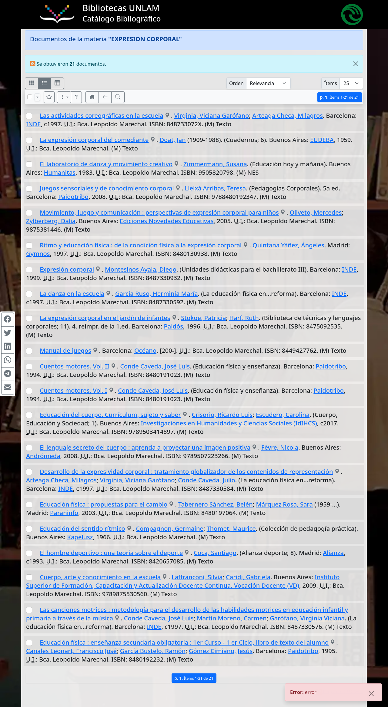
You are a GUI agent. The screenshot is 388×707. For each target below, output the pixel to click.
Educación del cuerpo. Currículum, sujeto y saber (110, 415)
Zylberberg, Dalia (50, 221)
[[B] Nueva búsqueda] (118, 97)
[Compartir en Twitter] (7, 333)
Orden (236, 83)
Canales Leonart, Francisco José (71, 651)
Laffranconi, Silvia (197, 577)
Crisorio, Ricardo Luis (222, 415)
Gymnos (38, 253)
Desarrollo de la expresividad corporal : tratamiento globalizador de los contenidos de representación (186, 471)
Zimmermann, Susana (215, 164)
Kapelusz (80, 537)
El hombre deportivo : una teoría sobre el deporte (111, 553)
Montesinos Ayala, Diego (140, 269)
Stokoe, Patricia (203, 318)
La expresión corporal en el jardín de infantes (105, 318)
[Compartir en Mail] (7, 388)
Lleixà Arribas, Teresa (215, 188)
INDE (33, 124)
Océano (145, 350)
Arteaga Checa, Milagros (287, 115)
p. (339, 97)
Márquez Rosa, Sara (284, 504)
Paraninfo (64, 513)
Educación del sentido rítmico (82, 528)
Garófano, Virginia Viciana (307, 618)
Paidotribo (73, 197)
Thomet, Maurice (231, 528)
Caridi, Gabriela (248, 577)
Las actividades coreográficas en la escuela (101, 115)
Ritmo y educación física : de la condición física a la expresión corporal (141, 245)
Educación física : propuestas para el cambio (103, 504)
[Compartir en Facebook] (7, 319)
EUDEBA (322, 140)
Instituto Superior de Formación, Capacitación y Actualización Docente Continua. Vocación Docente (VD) (183, 581)
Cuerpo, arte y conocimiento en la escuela (100, 577)
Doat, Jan (172, 140)
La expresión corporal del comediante (94, 140)
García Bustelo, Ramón (153, 651)
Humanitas (59, 172)
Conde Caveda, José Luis (155, 366)
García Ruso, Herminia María (156, 293)
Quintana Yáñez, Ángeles (288, 245)
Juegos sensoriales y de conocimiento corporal (107, 188)
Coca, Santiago (215, 553)
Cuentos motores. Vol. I (73, 390)
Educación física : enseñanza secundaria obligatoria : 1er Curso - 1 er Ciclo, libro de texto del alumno (184, 642)
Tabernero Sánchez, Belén (215, 504)
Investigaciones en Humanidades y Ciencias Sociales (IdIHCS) (229, 423)
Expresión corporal (67, 269)
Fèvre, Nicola (279, 447)
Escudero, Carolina (282, 415)
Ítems (330, 83)
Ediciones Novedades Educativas (166, 221)
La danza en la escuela (72, 293)
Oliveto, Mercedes (316, 212)
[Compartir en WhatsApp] (7, 360)
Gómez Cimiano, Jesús (221, 651)
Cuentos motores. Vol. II (74, 366)
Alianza (333, 553)
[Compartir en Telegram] (7, 374)
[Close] (355, 63)
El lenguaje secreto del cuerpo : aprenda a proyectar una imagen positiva (145, 447)
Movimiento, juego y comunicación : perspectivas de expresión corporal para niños (159, 212)
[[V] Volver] (105, 97)
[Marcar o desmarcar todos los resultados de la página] (29, 96)
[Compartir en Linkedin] (7, 347)
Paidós (173, 326)
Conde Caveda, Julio (206, 480)
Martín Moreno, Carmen (231, 618)
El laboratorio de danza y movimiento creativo (106, 164)
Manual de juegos (65, 350)
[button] (76, 97)
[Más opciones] (64, 97)
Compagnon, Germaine (169, 528)
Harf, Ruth (244, 318)
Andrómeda (43, 456)
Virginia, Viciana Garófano (211, 115)
